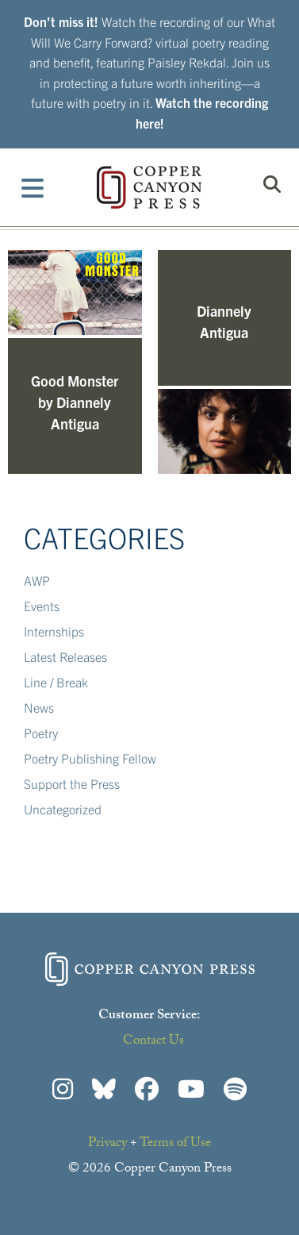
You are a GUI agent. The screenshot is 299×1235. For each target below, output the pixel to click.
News (39, 707)
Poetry (41, 733)
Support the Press (72, 783)
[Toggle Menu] (33, 187)
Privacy (107, 1144)
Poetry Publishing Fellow (90, 758)
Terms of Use (175, 1144)
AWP (37, 580)
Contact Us (153, 1041)
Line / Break (56, 682)
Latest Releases (65, 656)
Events (41, 606)
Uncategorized (63, 809)
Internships (54, 631)
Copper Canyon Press (149, 187)
